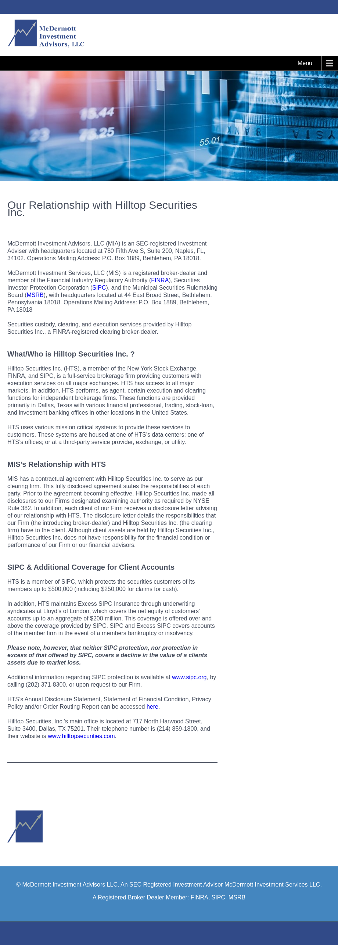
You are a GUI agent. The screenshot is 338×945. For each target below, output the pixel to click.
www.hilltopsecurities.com (81, 736)
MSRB (34, 295)
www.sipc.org (189, 677)
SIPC (99, 287)
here (152, 707)
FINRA (160, 280)
